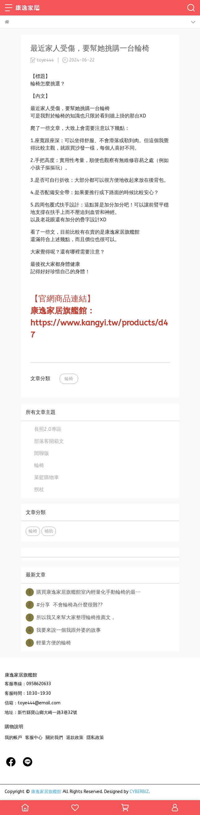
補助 (48, 531)
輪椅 (68, 378)
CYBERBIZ (139, 791)
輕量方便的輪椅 (48, 643)
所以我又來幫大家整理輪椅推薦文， (71, 617)
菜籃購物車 (46, 477)
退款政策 (74, 737)
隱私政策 (95, 737)
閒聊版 (41, 453)
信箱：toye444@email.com (32, 703)
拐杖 (39, 489)
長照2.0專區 (47, 429)
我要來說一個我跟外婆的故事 (63, 630)
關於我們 (54, 737)
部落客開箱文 (49, 441)
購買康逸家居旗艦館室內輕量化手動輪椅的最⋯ (83, 592)
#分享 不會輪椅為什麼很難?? (64, 605)
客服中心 (33, 737)
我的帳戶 (13, 737)
